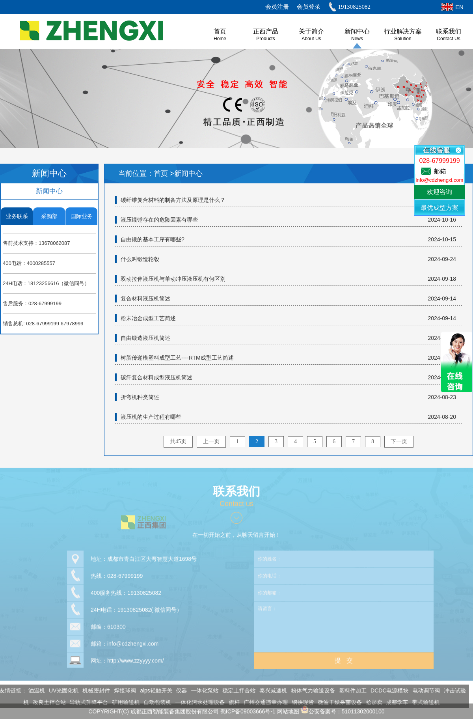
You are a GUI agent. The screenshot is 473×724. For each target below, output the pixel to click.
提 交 (343, 658)
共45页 (178, 441)
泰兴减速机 (271, 690)
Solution (402, 38)
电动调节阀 (424, 690)
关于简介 (311, 31)
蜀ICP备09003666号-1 (248, 709)
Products (265, 38)
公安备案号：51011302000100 (343, 709)
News (357, 38)
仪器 (178, 690)
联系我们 (448, 31)
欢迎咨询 (439, 191)
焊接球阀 (123, 690)
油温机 (34, 690)
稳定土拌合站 (236, 690)
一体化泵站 (202, 690)
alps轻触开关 (154, 690)
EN (459, 7)
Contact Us (448, 38)
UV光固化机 (61, 690)
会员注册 (277, 7)
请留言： (344, 624)
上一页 (211, 441)
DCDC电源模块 (387, 690)
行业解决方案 (403, 31)
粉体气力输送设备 (311, 690)
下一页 (399, 441)
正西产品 (265, 31)
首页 (162, 173)
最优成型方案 (439, 207)
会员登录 (308, 7)
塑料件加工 (350, 690)
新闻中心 (357, 31)
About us (311, 38)
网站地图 (288, 709)
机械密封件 (94, 690)
